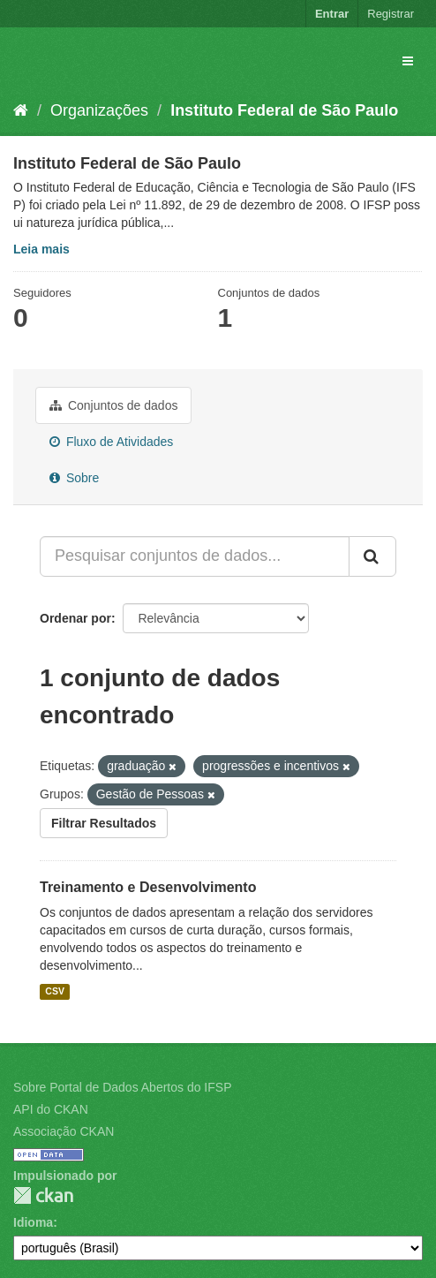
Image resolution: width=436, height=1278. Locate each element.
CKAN (43, 1195)
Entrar (332, 13)
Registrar (390, 13)
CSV (54, 991)
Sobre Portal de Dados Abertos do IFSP (122, 1087)
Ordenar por (75, 618)
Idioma (33, 1222)
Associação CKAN (63, 1131)
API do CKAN (50, 1109)
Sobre (74, 478)
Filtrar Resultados (103, 823)
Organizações (99, 110)
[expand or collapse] (408, 61)
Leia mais (41, 249)
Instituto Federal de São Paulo (284, 110)
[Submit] (372, 556)
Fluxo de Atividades (111, 442)
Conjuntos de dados (113, 405)
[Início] (20, 110)
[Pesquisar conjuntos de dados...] (195, 556)
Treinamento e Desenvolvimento (148, 887)
